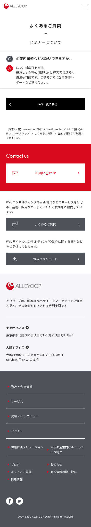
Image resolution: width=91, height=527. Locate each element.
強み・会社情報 (21, 386)
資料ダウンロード (35, 259)
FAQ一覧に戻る (48, 104)
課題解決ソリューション (27, 447)
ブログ (15, 464)
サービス (17, 401)
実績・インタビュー (24, 416)
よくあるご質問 (44, 133)
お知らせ (56, 464)
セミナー (17, 431)
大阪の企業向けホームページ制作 (66, 449)
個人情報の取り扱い (63, 472)
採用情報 (17, 479)
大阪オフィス (15, 347)
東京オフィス (15, 328)
